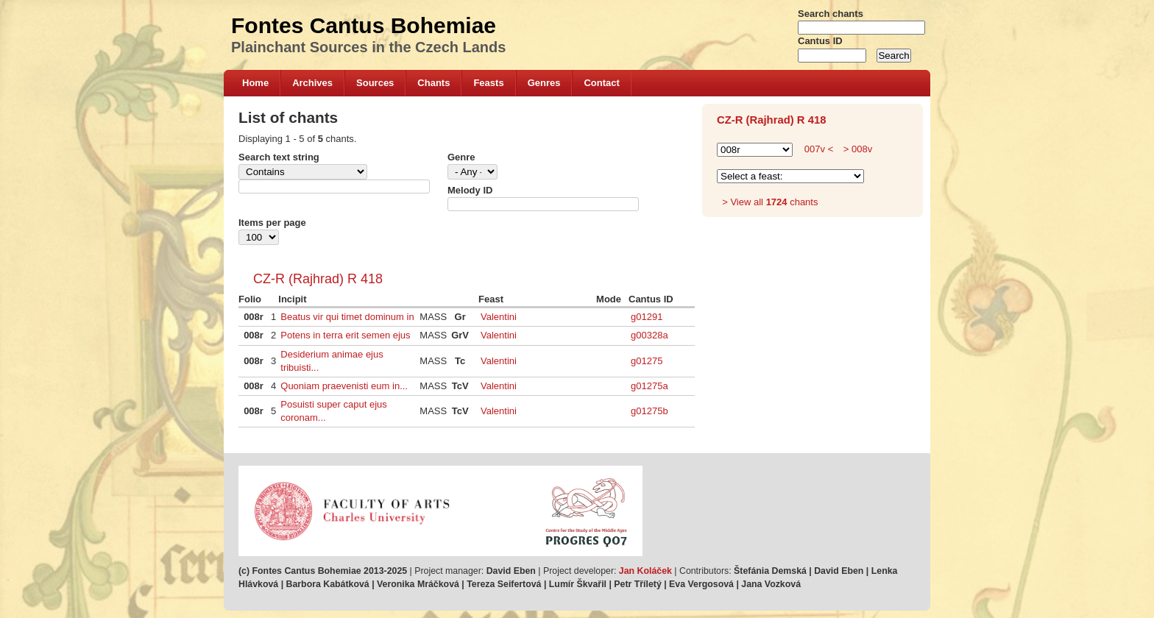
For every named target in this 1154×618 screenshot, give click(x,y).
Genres (544, 82)
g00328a (649, 335)
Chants (433, 82)
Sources (375, 82)
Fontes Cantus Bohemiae (363, 25)
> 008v (856, 148)
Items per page (272, 222)
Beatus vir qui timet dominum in (347, 316)
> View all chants (770, 201)
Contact (601, 82)
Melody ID (469, 190)
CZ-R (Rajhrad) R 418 (318, 278)
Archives (312, 82)
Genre (461, 157)
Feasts (488, 82)
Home (255, 82)
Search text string (278, 157)
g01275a (649, 385)
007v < (818, 148)
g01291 (646, 316)
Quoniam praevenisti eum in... (344, 385)
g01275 (646, 360)
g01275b (649, 410)
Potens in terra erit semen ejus (345, 335)
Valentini (499, 316)
